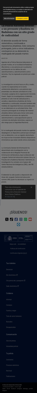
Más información (9, 18)
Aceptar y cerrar (22, 18)
